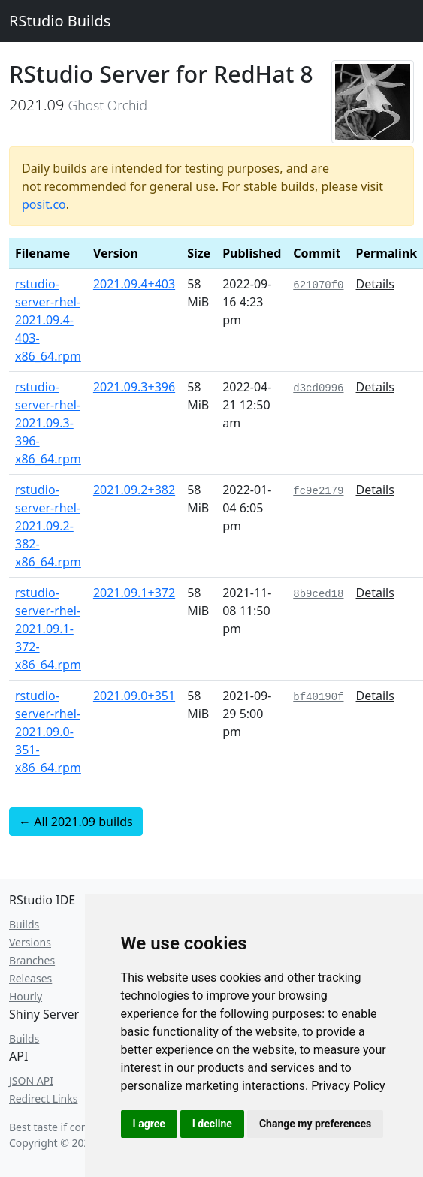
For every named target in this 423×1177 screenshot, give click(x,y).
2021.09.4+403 (134, 284)
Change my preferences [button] (315, 1124)
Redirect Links (43, 1098)
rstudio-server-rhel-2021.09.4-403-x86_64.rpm (48, 320)
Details (375, 284)
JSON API (31, 1080)
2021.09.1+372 (134, 592)
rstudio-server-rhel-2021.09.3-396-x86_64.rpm (48, 423)
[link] (348, 1086)
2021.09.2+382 (134, 489)
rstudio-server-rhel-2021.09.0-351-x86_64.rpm (48, 731)
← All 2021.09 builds (76, 821)
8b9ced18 (318, 594)
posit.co (44, 204)
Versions (30, 942)
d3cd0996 (318, 388)
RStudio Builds (59, 21)
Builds (24, 924)
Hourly (25, 996)
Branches (32, 960)
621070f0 (318, 285)
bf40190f (318, 697)
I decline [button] (212, 1124)
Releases (30, 978)
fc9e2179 (318, 491)
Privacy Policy (348, 1086)
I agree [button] (149, 1124)
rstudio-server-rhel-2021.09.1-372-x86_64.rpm (48, 628)
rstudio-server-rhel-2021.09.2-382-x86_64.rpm (48, 525)
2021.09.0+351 (134, 695)
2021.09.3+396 (134, 387)
